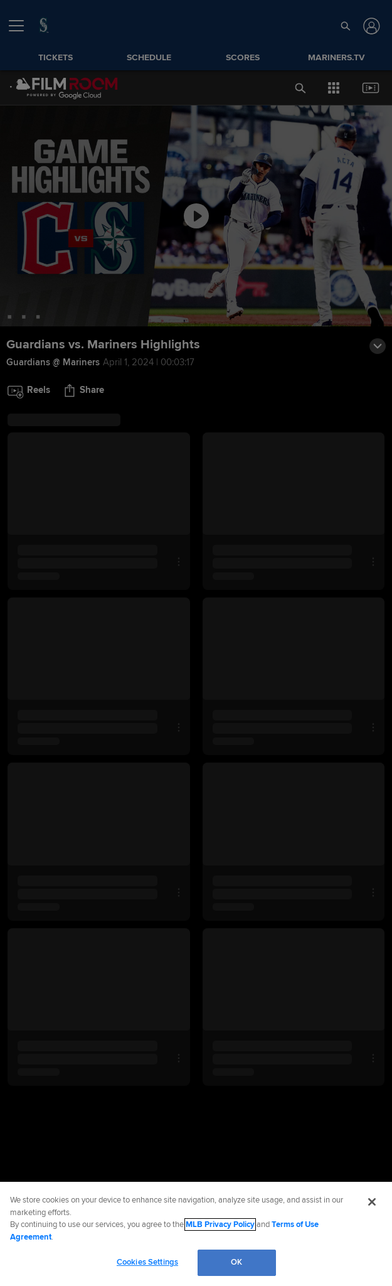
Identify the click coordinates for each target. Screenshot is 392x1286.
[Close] (372, 1202)
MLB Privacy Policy (220, 1224)
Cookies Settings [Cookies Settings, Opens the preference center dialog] (147, 1262)
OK (236, 1262)
